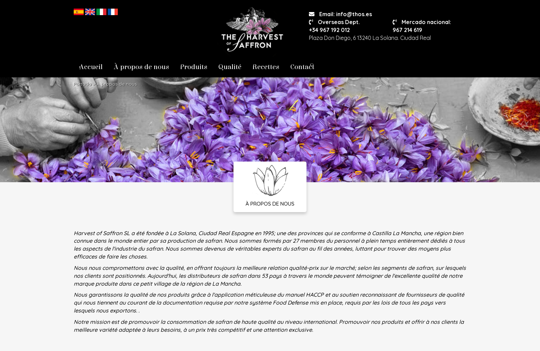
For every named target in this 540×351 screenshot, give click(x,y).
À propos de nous (141, 67)
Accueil (91, 67)
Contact (302, 67)
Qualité (229, 67)
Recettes (265, 67)
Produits (193, 67)
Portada (83, 84)
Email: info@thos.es (340, 14)
